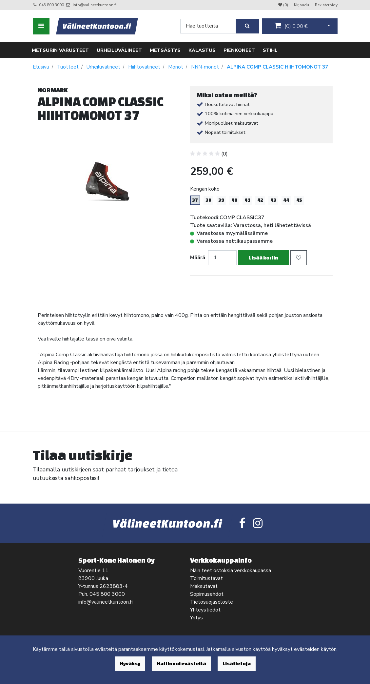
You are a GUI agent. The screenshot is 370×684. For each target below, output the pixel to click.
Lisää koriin (263, 257)
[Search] (208, 26)
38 (208, 200)
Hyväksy (130, 663)
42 (260, 200)
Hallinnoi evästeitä (181, 663)
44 (286, 200)
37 (195, 200)
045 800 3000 (51, 5)
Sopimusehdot (207, 594)
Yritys (196, 617)
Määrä (197, 257)
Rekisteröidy (326, 5)
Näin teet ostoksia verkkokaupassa (230, 570)
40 (234, 200)
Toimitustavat (206, 578)
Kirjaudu (302, 5)
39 (221, 200)
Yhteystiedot (205, 609)
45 (299, 200)
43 (273, 200)
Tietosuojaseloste (211, 602)
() (291, 26)
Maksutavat (204, 586)
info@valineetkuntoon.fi (95, 5)
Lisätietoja (237, 663)
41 (247, 200)
